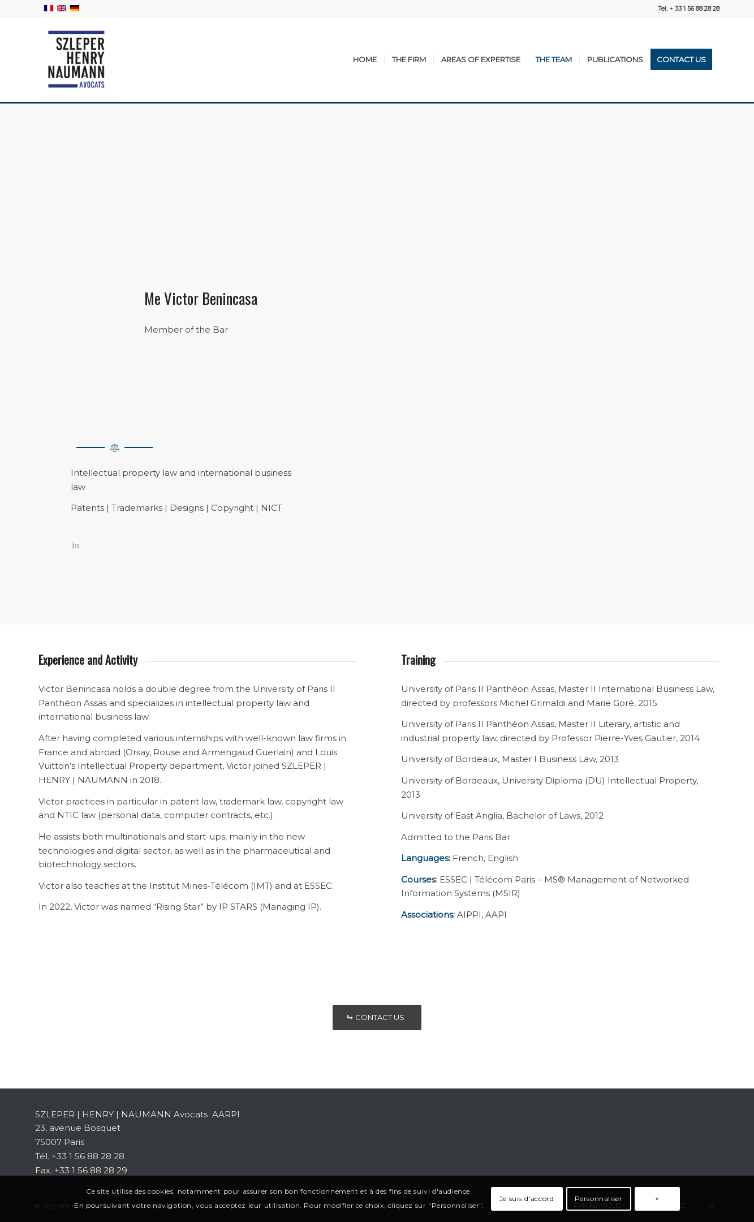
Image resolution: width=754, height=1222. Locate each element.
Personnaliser (599, 1198)
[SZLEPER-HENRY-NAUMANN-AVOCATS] (77, 59)
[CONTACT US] (377, 1017)
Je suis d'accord (526, 1198)
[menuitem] (365, 59)
